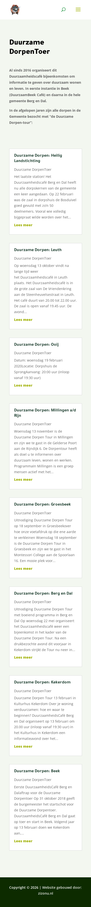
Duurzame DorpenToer (32, 169)
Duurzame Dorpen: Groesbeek (42, 505)
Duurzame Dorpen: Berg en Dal (43, 594)
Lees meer (23, 225)
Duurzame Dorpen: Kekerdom (42, 682)
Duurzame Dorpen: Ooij (36, 345)
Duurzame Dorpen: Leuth (38, 250)
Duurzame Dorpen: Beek (37, 771)
